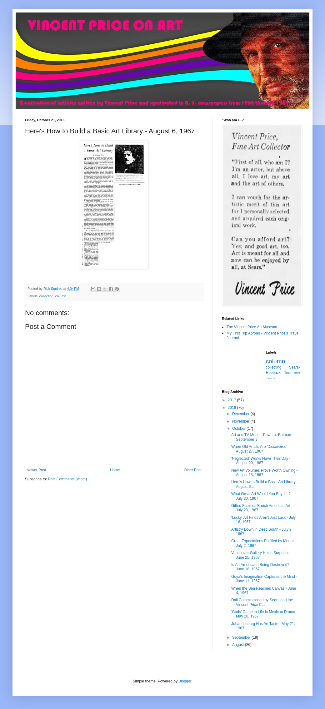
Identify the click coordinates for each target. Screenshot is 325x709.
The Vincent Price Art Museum (252, 327)
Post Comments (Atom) (67, 479)
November (241, 421)
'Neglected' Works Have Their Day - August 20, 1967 (261, 460)
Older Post (193, 470)
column (60, 296)
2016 (232, 407)
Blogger (184, 681)
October (239, 428)
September (242, 637)
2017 (232, 400)
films (287, 372)
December (241, 414)
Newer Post (36, 470)
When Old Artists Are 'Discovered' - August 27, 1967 (260, 448)
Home (115, 470)
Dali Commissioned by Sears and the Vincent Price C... (262, 602)
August (238, 644)
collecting (46, 296)
